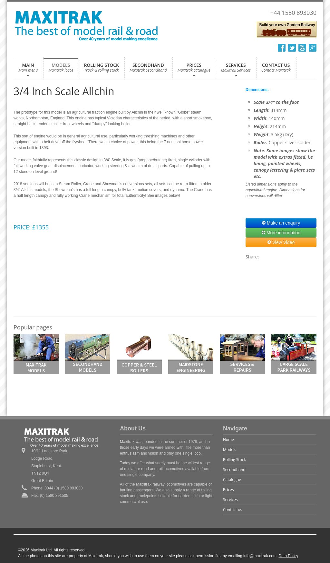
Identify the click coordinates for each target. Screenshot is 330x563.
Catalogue (232, 479)
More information (281, 232)
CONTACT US (276, 69)
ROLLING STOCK (101, 69)
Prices (228, 489)
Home (228, 439)
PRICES (194, 69)
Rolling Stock (234, 459)
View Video (281, 242)
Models (229, 449)
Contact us (232, 509)
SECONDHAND (148, 69)
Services (230, 499)
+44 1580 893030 (293, 12)
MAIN (28, 69)
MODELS (60, 69)
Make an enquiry (281, 223)
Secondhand (234, 469)
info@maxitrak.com (260, 556)
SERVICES (236, 69)
